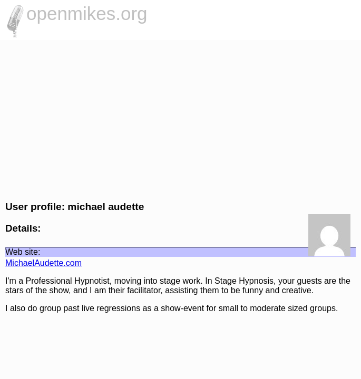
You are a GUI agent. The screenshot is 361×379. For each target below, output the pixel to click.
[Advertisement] (180, 119)
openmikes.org (87, 13)
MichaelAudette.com (43, 262)
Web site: (22, 251)
